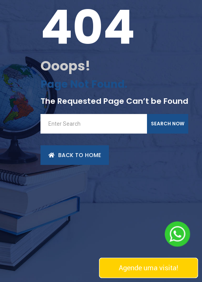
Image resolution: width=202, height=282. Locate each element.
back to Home (74, 155)
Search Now (167, 123)
